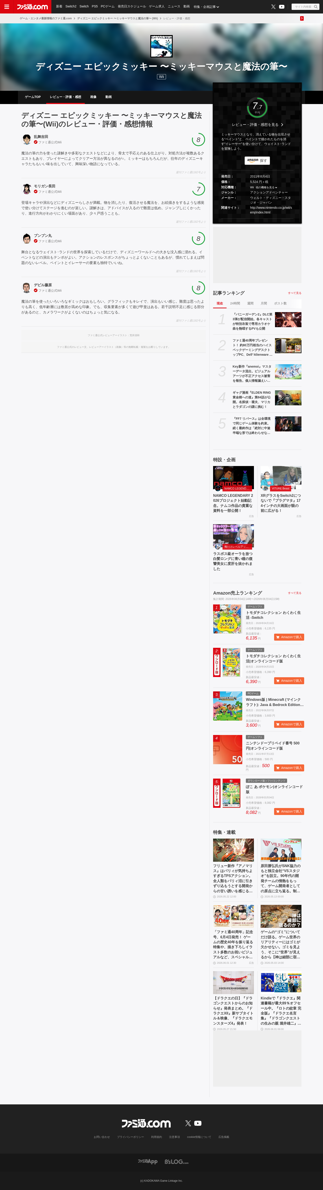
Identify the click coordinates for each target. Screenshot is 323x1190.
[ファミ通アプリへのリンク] (147, 1161)
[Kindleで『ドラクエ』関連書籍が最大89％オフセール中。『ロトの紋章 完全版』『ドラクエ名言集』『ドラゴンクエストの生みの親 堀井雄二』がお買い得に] (281, 982)
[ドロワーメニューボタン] (6, 6)
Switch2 (70, 7)
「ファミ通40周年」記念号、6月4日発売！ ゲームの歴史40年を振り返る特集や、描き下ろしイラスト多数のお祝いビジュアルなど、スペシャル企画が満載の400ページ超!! (233, 945)
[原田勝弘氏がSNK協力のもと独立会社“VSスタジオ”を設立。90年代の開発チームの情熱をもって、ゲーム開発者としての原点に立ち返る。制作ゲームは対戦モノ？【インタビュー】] (281, 850)
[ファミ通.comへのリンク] (32, 6)
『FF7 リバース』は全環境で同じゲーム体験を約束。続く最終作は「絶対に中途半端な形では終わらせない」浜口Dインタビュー (252, 426)
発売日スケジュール (132, 7)
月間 (264, 303)
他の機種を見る (265, 187)
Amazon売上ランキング (237, 593)
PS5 (95, 7)
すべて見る (294, 293)
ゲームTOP (33, 97)
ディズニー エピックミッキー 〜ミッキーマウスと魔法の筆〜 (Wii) (117, 18)
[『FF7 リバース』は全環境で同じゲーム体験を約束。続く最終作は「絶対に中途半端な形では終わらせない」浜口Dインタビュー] (288, 423)
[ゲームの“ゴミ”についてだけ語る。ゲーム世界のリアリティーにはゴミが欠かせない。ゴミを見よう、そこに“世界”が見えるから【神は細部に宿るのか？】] (281, 916)
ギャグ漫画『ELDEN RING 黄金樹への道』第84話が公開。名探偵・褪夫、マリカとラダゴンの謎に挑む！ (252, 400)
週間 (250, 303)
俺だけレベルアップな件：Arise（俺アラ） (238, 546)
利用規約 (156, 1137)
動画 (187, 7)
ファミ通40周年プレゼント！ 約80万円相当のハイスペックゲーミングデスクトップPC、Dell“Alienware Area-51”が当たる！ (253, 348)
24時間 (235, 303)
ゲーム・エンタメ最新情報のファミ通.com (46, 18)
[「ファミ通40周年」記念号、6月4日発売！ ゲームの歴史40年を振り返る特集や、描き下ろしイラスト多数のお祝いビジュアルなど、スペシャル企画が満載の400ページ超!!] (233, 916)
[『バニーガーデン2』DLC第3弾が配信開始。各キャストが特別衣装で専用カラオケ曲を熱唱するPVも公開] (288, 319)
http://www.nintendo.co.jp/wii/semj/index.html (271, 210)
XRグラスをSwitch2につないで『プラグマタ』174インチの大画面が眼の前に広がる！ (281, 503)
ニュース (174, 7)
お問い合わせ (102, 1137)
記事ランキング (228, 293)
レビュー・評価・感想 (65, 97)
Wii (59, 142)
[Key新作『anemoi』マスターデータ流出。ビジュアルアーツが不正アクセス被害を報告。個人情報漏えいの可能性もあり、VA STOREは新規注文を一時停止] (288, 371)
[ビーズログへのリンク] (176, 1161)
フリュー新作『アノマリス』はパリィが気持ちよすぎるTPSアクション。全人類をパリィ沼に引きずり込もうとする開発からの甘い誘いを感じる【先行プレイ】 (233, 879)
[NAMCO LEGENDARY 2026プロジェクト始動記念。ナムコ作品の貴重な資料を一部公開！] (233, 477)
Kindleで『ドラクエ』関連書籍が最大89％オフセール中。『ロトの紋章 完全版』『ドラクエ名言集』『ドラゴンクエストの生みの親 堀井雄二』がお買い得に (281, 1011)
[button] (257, 218)
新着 (59, 7)
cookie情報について (199, 1137)
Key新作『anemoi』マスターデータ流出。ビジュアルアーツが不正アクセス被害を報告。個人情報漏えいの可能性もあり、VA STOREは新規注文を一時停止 (252, 374)
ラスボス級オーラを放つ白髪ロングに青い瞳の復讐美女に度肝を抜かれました (233, 561)
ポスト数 (280, 303)
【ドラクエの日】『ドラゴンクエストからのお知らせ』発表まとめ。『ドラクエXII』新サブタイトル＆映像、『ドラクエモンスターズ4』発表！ (233, 1010)
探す (263, 160)
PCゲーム (108, 7)
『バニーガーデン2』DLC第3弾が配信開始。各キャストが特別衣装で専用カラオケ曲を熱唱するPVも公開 (252, 321)
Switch (84, 7)
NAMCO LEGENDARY (238, 488)
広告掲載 (223, 1137)
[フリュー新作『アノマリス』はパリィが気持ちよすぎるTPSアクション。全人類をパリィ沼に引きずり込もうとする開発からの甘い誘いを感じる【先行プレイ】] (233, 850)
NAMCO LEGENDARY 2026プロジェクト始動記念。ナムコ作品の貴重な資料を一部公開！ (233, 503)
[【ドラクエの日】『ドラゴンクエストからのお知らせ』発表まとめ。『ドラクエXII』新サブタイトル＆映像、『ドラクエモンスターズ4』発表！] (233, 982)
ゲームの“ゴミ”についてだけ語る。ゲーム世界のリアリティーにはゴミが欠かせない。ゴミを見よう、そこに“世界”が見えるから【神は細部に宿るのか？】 (280, 945)
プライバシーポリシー (130, 1137)
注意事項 (174, 1137)
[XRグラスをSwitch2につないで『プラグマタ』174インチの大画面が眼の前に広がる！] (281, 477)
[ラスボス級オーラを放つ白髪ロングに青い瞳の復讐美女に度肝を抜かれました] (233, 535)
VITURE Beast (280, 488)
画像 (93, 97)
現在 (220, 303)
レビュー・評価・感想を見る (255, 125)
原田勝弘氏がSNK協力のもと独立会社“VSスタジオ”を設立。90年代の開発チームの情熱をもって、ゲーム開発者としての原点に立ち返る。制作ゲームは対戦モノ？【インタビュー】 (281, 879)
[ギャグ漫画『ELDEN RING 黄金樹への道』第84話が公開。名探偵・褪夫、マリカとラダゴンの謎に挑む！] (288, 397)
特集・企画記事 (205, 7)
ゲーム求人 (157, 7)
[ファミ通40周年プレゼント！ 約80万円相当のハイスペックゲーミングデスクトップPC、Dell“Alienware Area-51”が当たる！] (288, 345)
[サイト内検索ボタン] (305, 7)
